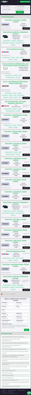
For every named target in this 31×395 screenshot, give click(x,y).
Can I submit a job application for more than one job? (14, 349)
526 (13, 294)
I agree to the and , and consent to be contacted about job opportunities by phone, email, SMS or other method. (15, 326)
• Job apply (10, 391)
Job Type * (4, 313)
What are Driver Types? (7, 373)
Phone (17, 306)
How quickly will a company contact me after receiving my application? (15, 360)
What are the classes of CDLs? (9, 370)
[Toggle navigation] (17, 1)
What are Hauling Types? (8, 375)
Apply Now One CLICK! (25, 1)
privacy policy (12, 325)
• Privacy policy (21, 390)
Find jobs (20, 12)
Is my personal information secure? (10, 380)
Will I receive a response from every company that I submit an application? (15, 363)
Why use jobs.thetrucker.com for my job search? (13, 336)
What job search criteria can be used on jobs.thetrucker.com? (11, 340)
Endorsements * (19, 320)
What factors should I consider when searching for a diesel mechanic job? (15, 383)
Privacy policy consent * (7, 323)
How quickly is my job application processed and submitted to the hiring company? (13, 356)
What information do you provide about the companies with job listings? (14, 367)
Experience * (19, 313)
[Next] (16, 294)
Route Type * (19, 316)
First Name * (4, 302)
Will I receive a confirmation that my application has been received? (15, 352)
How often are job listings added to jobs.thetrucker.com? (15, 343)
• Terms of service (12, 390)
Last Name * (19, 302)
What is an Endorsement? (8, 377)
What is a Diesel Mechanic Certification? (11, 386)
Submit (26, 329)
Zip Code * (4, 306)
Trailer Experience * (6, 320)
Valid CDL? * (4, 316)
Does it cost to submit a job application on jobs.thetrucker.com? (11, 346)
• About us (4, 390)
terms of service (20, 325)
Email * (3, 309)
